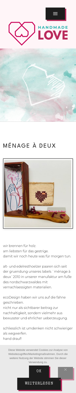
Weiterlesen (39, 383)
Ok (39, 371)
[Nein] (65, 373)
